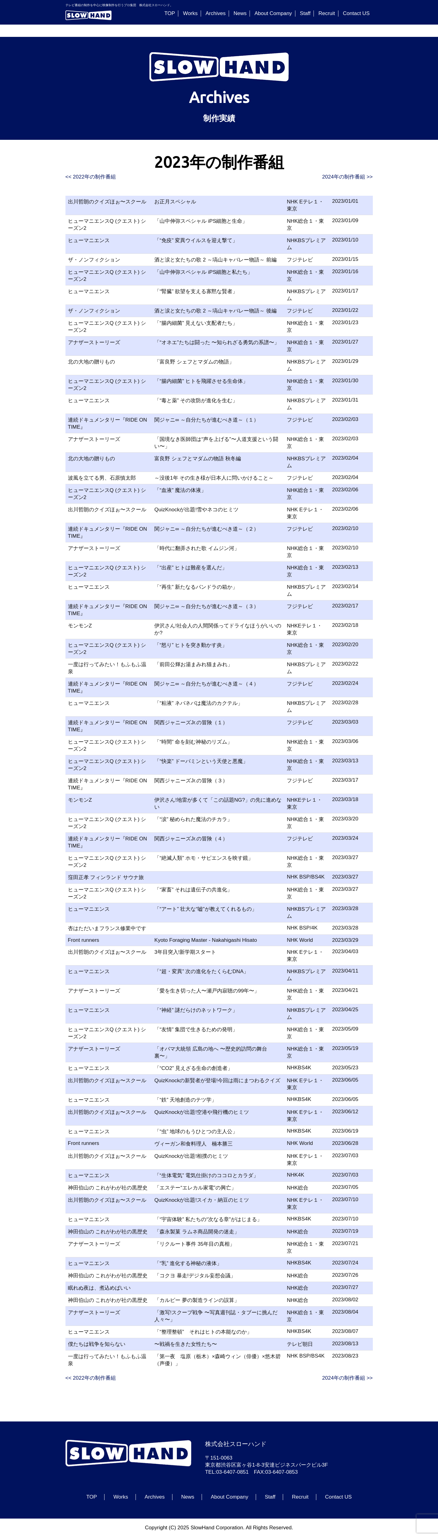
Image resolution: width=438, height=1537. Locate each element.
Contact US (356, 13)
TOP (169, 13)
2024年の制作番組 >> (347, 177)
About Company (273, 13)
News (240, 13)
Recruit (326, 13)
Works (190, 13)
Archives (216, 13)
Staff (305, 13)
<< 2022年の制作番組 (90, 177)
